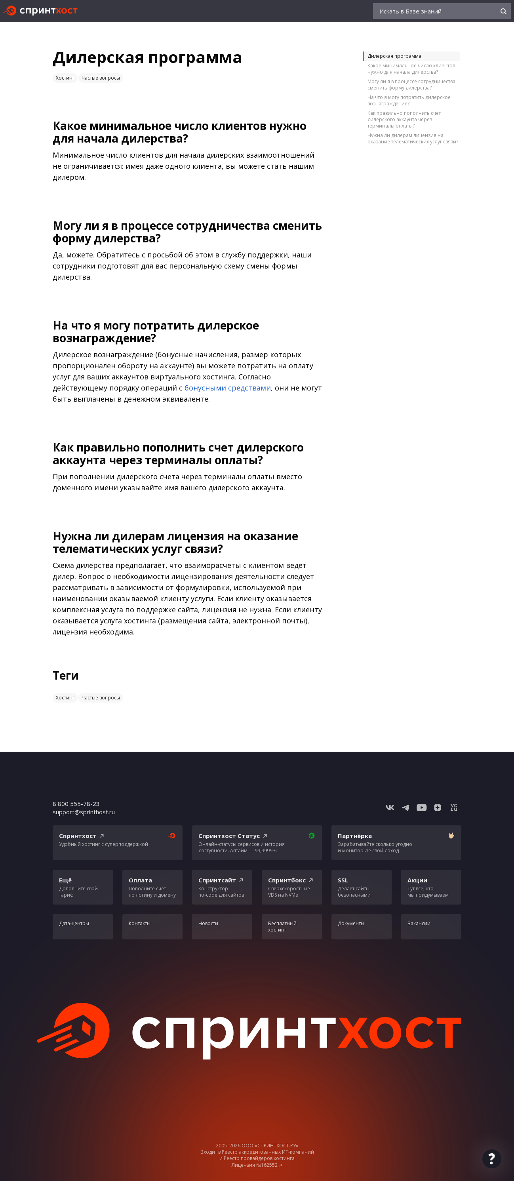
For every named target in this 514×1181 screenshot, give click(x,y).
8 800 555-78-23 (76, 804)
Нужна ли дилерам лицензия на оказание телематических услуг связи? (412, 138)
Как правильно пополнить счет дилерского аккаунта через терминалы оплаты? (404, 119)
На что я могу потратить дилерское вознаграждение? (409, 100)
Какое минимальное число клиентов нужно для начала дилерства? (411, 68)
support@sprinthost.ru (84, 812)
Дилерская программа (394, 56)
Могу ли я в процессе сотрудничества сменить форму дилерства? (411, 84)
